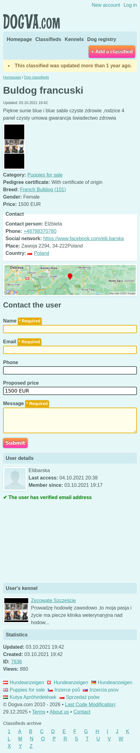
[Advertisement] (49, 542)
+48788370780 (40, 231)
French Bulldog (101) (43, 189)
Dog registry (101, 39)
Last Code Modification (90, 704)
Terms (38, 711)
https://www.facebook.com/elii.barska (83, 238)
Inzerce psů (64, 689)
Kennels (74, 39)
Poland (38, 253)
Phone (11, 362)
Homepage (19, 39)
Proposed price (21, 383)
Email (22, 341)
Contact (81, 711)
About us (59, 711)
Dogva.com (31, 21)
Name (22, 320)
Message (26, 403)
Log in (130, 5)
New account (106, 5)
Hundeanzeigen (23, 682)
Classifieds (48, 39)
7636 (16, 661)
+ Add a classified (112, 51)
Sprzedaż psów (80, 697)
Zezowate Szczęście (53, 600)
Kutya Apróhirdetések (29, 697)
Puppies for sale (45, 174)
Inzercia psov (101, 689)
